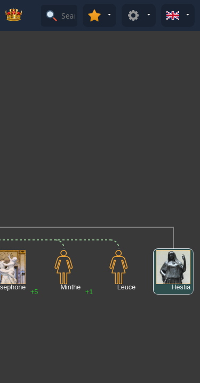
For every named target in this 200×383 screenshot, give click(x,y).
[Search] (68, 15)
